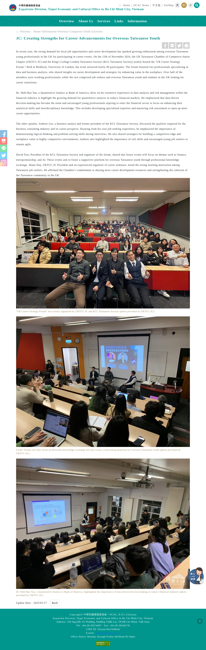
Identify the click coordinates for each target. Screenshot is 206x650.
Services (103, 21)
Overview (66, 21)
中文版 (156, 5)
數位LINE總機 (196, 576)
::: (120, 5)
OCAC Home (141, 5)
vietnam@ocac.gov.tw (107, 632)
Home (126, 5)
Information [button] (137, 21)
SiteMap (169, 5)
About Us (85, 21)
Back (55, 602)
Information (49, 31)
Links (118, 21)
